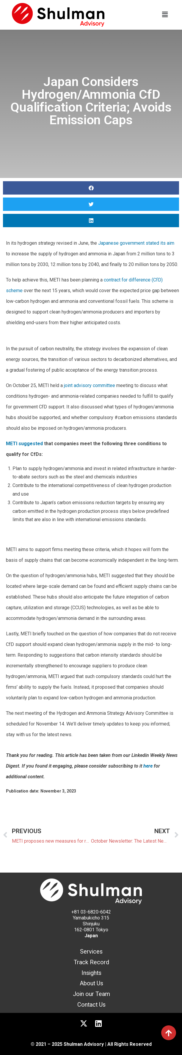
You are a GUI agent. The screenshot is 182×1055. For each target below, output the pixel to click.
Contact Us (91, 1004)
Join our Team (91, 994)
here (148, 766)
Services (91, 951)
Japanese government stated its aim (136, 243)
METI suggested (24, 443)
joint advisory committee (89, 385)
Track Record (91, 962)
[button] (165, 14)
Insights (91, 973)
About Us (91, 983)
